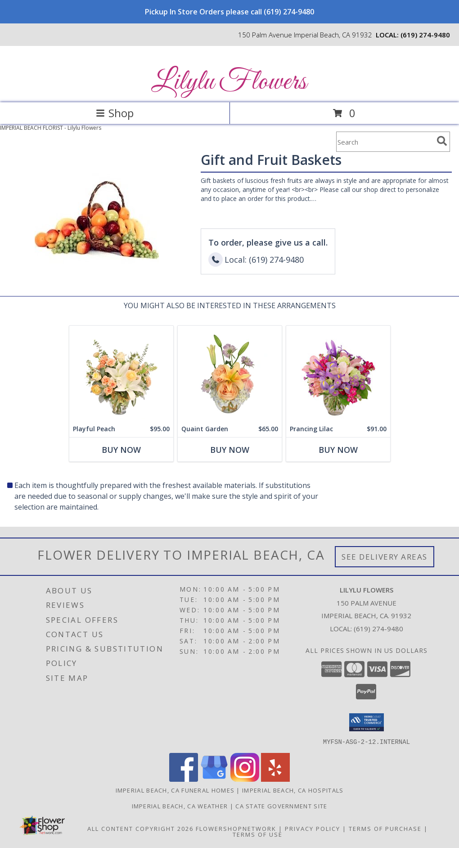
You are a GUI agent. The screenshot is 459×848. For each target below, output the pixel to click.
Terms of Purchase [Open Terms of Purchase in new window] (385, 828)
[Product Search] (385, 141)
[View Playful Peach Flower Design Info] (121, 373)
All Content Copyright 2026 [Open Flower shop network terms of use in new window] (140, 828)
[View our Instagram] (244, 779)
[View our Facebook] (183, 779)
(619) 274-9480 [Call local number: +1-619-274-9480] (425, 34)
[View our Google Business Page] (214, 779)
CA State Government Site (281, 806)
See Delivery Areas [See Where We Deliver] (385, 557)
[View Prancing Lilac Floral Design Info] (338, 373)
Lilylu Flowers (228, 82)
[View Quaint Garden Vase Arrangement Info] (230, 373)
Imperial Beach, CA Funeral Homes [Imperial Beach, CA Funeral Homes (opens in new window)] (175, 790)
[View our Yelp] (275, 779)
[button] (366, 722)
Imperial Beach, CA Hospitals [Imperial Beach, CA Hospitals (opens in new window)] (292, 790)
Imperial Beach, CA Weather (180, 806)
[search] (442, 141)
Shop (115, 112)
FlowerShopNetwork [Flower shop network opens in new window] (236, 828)
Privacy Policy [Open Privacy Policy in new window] (312, 828)
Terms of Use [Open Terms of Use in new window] (258, 834)
